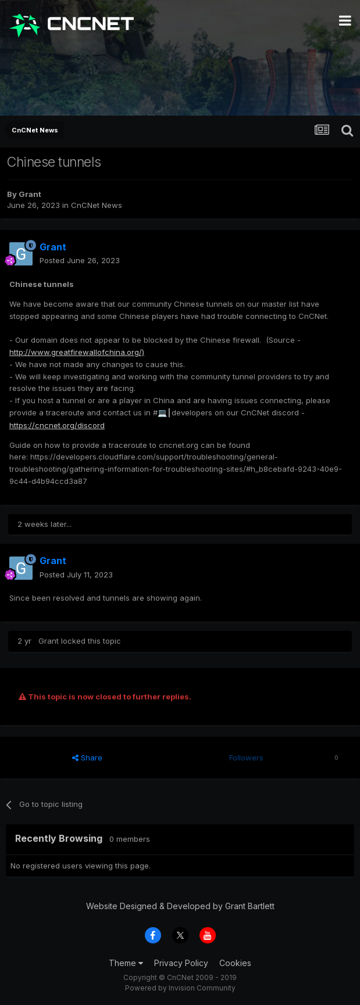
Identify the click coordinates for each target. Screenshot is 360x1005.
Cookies (235, 963)
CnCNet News (96, 205)
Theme (126, 963)
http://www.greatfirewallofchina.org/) (76, 352)
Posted (80, 260)
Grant (30, 194)
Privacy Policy (181, 963)
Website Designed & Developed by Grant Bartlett (180, 906)
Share (87, 757)
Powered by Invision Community (180, 988)
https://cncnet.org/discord (57, 425)
